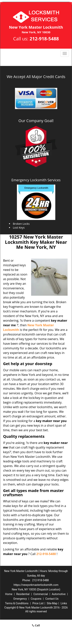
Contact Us (52, 598)
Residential (23, 594)
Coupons (36, 598)
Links (64, 603)
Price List (38, 603)
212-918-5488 (44, 38)
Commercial (40, 594)
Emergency (20, 598)
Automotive (59, 594)
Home (8, 594)
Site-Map (52, 603)
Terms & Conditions (16, 603)
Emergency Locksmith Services (36, 180)
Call (36, 625)
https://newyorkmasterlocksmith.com (36, 584)
